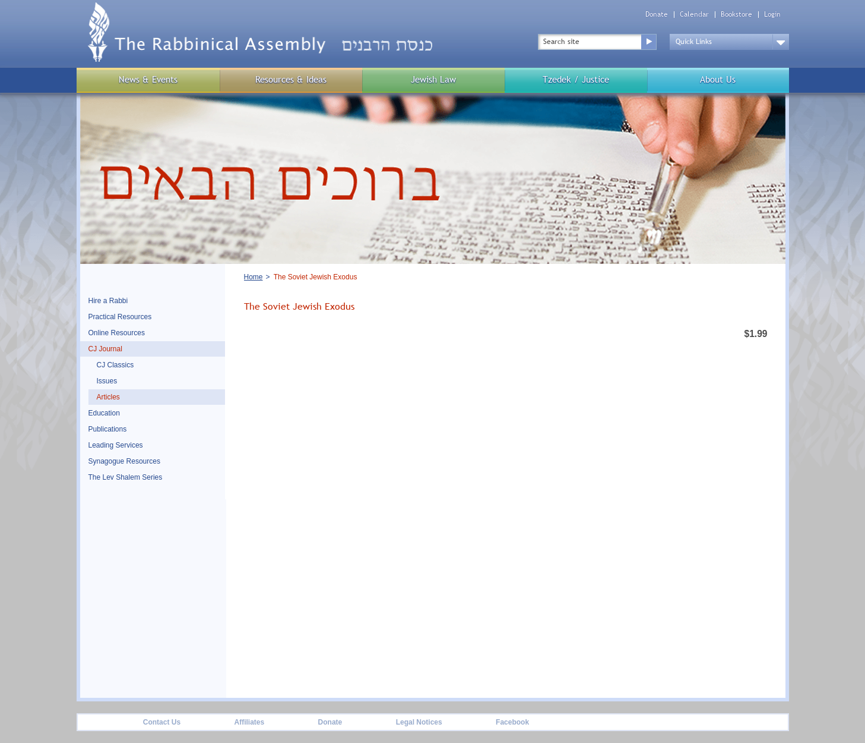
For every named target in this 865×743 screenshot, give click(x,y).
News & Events (148, 79)
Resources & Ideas (291, 79)
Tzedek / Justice (576, 79)
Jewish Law (433, 79)
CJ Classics (115, 365)
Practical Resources (120, 317)
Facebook (512, 722)
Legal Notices (419, 722)
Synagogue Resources (124, 461)
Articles (108, 397)
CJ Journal (105, 349)
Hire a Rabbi (108, 301)
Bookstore (736, 14)
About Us (718, 79)
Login (772, 14)
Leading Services (115, 445)
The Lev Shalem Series (125, 477)
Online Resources (116, 333)
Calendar (694, 14)
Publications (107, 429)
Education (104, 413)
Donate (656, 14)
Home (253, 277)
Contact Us (161, 722)
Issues (107, 381)
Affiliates (249, 722)
